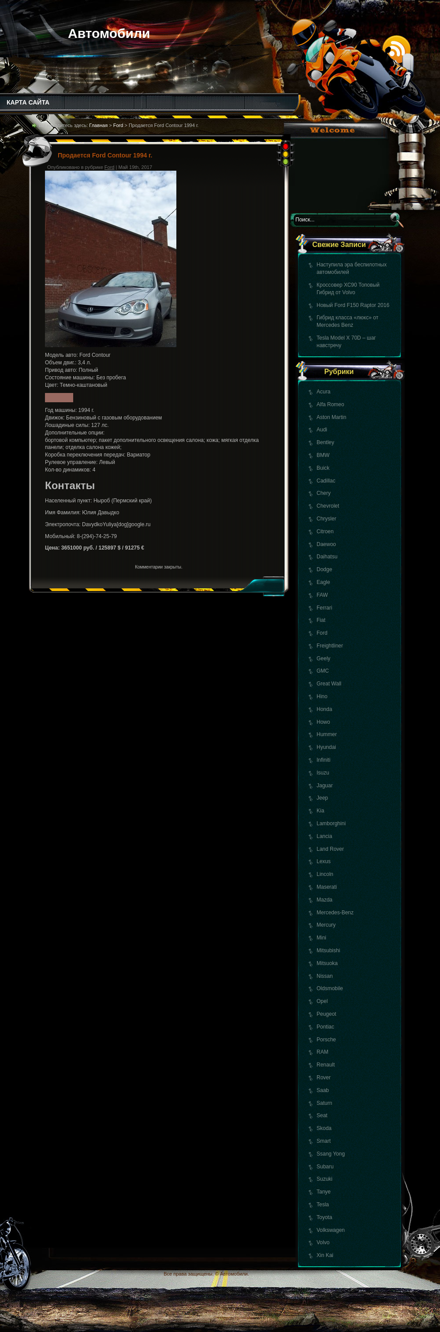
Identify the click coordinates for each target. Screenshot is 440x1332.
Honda (324, 709)
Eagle (323, 582)
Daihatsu (327, 557)
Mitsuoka (327, 963)
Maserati (327, 887)
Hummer (327, 734)
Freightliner (330, 646)
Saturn (324, 1103)
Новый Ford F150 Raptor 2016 (353, 305)
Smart (324, 1141)
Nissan (325, 976)
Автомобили (109, 33)
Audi (322, 430)
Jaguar (325, 785)
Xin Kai (325, 1255)
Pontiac (325, 1027)
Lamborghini (331, 823)
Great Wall (329, 684)
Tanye (324, 1192)
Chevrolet (328, 506)
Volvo (323, 1242)
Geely (323, 658)
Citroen (325, 531)
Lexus (324, 861)
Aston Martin (331, 417)
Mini (321, 938)
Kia (320, 811)
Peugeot (326, 1014)
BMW (323, 455)
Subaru (325, 1167)
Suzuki (324, 1179)
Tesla (323, 1204)
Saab (323, 1090)
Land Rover (330, 849)
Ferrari (324, 608)
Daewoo (326, 544)
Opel (322, 1001)
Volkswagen (331, 1230)
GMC (323, 671)
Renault (326, 1065)
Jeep (322, 798)
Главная (98, 125)
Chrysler (326, 519)
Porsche (326, 1039)
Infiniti (323, 760)
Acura (323, 392)
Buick (323, 468)
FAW (322, 595)
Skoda (324, 1128)
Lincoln (325, 874)
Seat (322, 1115)
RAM (322, 1052)
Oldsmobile (330, 988)
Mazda (324, 900)
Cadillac (326, 481)
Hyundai (326, 747)
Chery (324, 493)
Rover (324, 1077)
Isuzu (323, 773)
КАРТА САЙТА (28, 102)
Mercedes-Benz (335, 912)
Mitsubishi (328, 950)
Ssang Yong (331, 1154)
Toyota (324, 1217)
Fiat (321, 620)
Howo (323, 722)
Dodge (324, 569)
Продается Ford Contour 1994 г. (105, 155)
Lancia (324, 836)
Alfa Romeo (330, 404)
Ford (322, 633)
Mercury (326, 925)
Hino (322, 696)
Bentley (325, 442)
